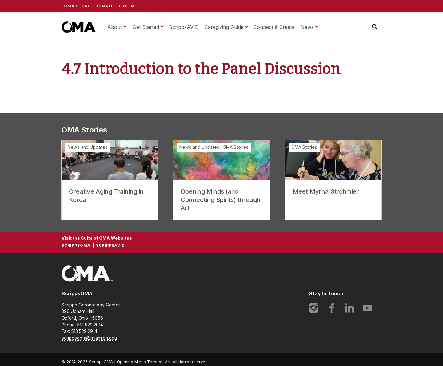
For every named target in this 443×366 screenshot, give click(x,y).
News (307, 27)
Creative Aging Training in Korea (106, 195)
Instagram (313, 308)
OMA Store (77, 6)
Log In (126, 6)
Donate (104, 6)
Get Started (146, 27)
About (114, 27)
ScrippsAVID (184, 27)
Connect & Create (274, 27)
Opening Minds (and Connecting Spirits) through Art (221, 200)
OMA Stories (236, 147)
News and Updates (88, 147)
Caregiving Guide (224, 27)
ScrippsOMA (80, 27)
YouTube (367, 308)
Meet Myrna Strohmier (326, 191)
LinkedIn (349, 308)
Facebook (331, 308)
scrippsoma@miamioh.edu (89, 337)
